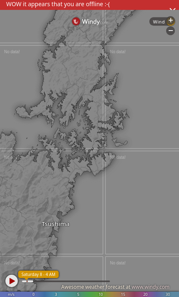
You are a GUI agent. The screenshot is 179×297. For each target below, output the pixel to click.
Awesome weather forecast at (115, 286)
